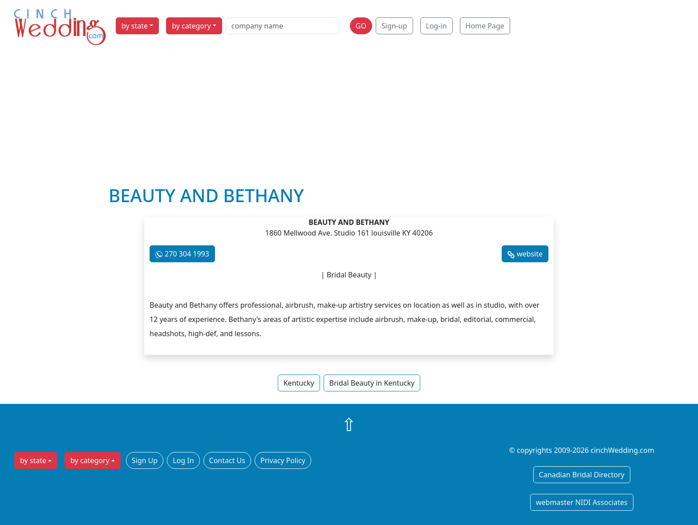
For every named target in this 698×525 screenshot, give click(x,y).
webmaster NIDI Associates (582, 502)
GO (361, 26)
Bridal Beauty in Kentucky (372, 383)
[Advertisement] (349, 118)
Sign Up (145, 460)
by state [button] (135, 26)
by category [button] (191, 26)
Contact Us (227, 460)
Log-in (436, 26)
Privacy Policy (282, 460)
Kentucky (299, 383)
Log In (183, 460)
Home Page (485, 26)
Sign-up (394, 26)
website (530, 254)
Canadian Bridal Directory (582, 475)
